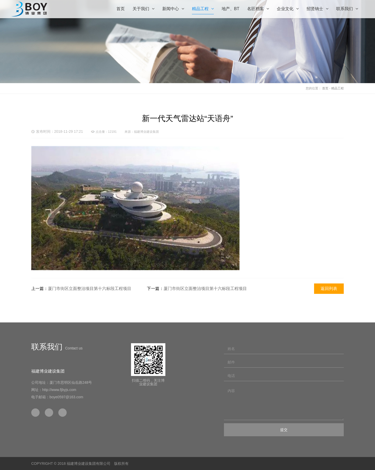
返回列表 (329, 288)
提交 (284, 430)
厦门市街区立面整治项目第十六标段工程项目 (89, 288)
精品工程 (337, 88)
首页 (325, 88)
